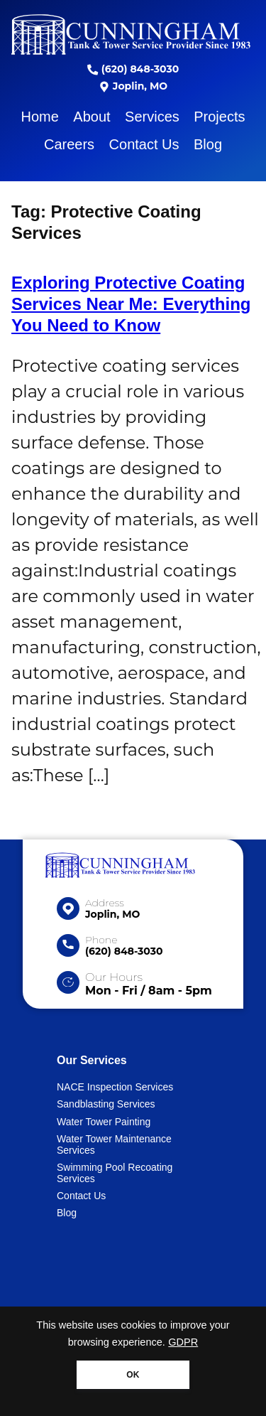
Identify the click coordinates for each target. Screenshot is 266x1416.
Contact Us (144, 144)
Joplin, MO (133, 86)
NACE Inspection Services (115, 1087)
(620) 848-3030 (133, 69)
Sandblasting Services (106, 1104)
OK (132, 1375)
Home (40, 116)
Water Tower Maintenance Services (114, 1144)
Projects (219, 116)
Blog (208, 144)
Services (152, 116)
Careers (69, 144)
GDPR (183, 1342)
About (91, 116)
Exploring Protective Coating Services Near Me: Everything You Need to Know (131, 304)
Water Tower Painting (103, 1121)
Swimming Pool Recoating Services (114, 1173)
